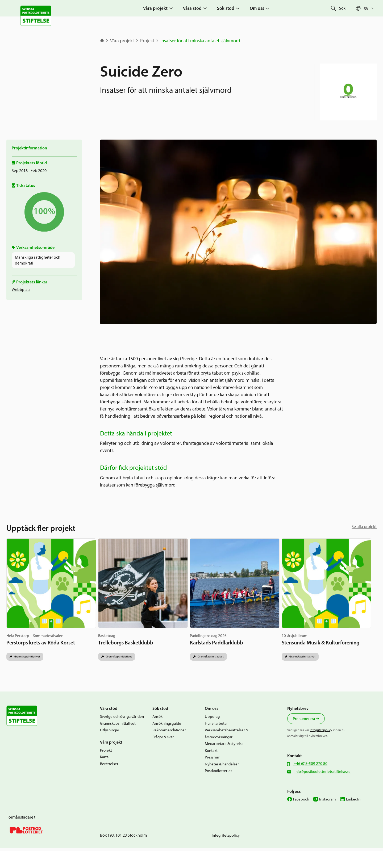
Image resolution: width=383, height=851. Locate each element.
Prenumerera (304, 721)
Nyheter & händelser (222, 766)
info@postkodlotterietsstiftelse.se (322, 774)
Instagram (327, 802)
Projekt (147, 41)
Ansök (157, 719)
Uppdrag (212, 719)
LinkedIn (353, 802)
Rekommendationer (169, 733)
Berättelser (109, 766)
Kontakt (211, 753)
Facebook (301, 802)
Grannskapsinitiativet (29, 659)
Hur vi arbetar (216, 726)
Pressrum (212, 760)
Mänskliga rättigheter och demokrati (37, 260)
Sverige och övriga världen (122, 719)
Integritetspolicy (321, 733)
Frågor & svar (163, 739)
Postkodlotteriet (218, 773)
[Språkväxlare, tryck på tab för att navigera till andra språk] (370, 8)
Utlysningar (109, 733)
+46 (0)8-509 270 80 (310, 766)
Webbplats (21, 289)
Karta (104, 759)
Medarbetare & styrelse (224, 746)
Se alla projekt (364, 526)
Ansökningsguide (166, 726)
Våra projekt (122, 41)
